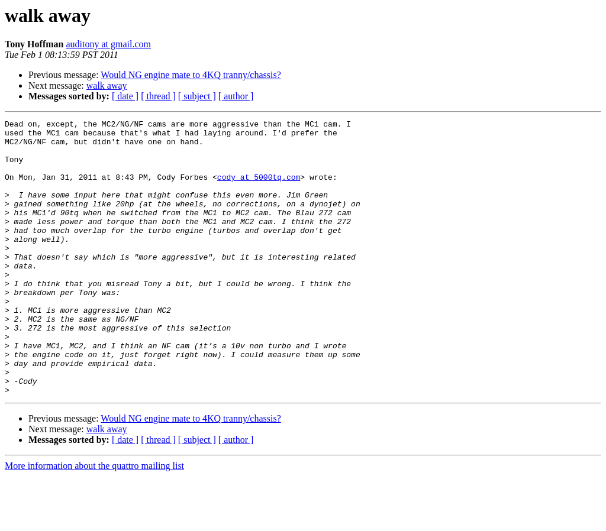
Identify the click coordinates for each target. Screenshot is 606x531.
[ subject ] (197, 96)
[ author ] (236, 96)
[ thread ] (158, 96)
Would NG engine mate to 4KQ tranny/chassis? (191, 75)
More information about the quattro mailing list (94, 521)
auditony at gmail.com (108, 44)
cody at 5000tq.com (258, 189)
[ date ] (125, 96)
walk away (106, 85)
